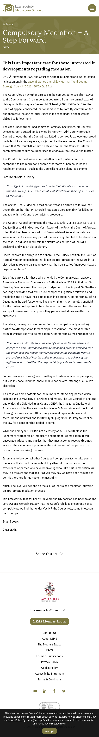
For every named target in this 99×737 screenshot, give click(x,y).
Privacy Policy (49, 662)
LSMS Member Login (49, 621)
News (8, 24)
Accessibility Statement (49, 673)
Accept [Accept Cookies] (49, 731)
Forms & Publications (49, 656)
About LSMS (49, 638)
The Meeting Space (49, 644)
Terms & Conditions (49, 679)
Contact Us (50, 632)
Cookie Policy (15, 720)
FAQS (49, 650)
